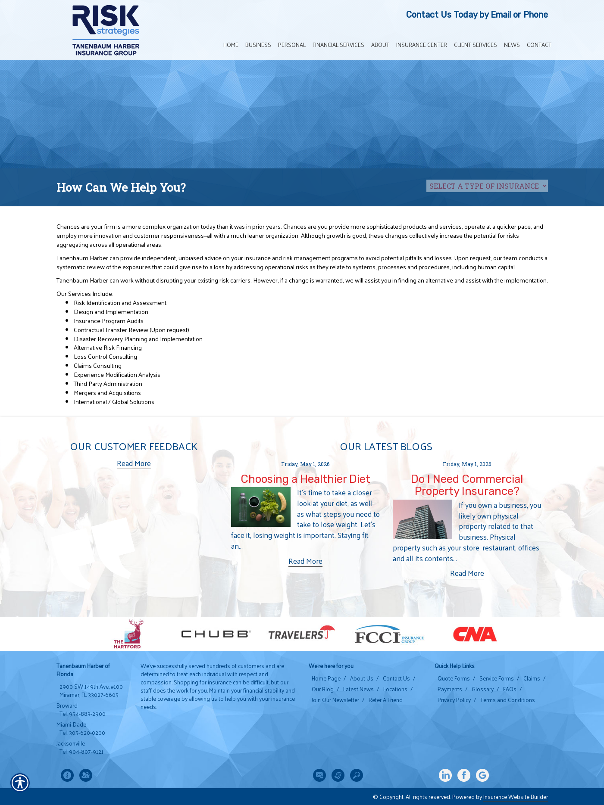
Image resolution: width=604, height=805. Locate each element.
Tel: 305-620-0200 (82, 732)
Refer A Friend (386, 700)
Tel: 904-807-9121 (81, 751)
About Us (361, 678)
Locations (395, 689)
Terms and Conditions (507, 700)
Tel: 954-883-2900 (82, 713)
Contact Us (396, 678)
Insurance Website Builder (515, 796)
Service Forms (496, 678)
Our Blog (323, 689)
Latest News (358, 689)
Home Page (326, 678)
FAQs (509, 689)
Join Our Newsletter (335, 700)
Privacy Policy (454, 700)
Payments (450, 689)
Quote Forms (454, 678)
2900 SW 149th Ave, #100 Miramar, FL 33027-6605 (91, 690)
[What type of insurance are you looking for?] (487, 186)
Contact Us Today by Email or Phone (477, 14)
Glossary (483, 689)
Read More (134, 463)
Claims (531, 678)
